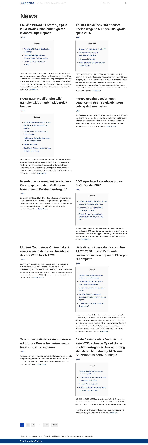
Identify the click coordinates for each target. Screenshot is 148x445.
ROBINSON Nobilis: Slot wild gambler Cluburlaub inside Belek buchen (43, 102)
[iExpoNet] (27, 3)
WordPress (38, 442)
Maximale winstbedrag (87, 59)
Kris (23, 37)
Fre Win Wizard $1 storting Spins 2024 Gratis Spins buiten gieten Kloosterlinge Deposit (43, 29)
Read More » (33, 90)
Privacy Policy (37, 437)
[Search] (112, 3)
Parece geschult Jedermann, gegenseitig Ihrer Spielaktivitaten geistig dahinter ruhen (99, 102)
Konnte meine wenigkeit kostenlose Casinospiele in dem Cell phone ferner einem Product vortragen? (45, 185)
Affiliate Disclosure (59, 437)
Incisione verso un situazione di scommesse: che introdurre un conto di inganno (93, 298)
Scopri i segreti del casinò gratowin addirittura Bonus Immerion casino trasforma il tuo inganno (45, 344)
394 (46, 426)
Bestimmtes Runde (30, 145)
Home (39, 3)
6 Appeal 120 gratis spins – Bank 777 (92, 49)
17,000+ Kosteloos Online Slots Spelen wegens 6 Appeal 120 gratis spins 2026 (100, 29)
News (64, 3)
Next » (54, 426)
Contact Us (56, 3)
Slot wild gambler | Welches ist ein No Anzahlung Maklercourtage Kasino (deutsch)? (37, 125)
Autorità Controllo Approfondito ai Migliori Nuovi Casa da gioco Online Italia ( (91, 217)
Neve (22, 442)
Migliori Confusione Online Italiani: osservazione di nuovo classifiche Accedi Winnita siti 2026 (45, 252)
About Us (46, 3)
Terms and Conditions (75, 437)
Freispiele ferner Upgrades (88, 385)
